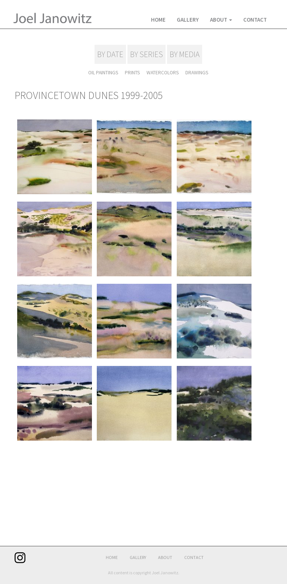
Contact (255, 19)
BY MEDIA (184, 54)
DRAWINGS (196, 72)
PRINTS (132, 72)
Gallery (188, 19)
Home (158, 19)
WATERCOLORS (162, 72)
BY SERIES (146, 54)
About (221, 19)
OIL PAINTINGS (104, 72)
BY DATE (111, 54)
